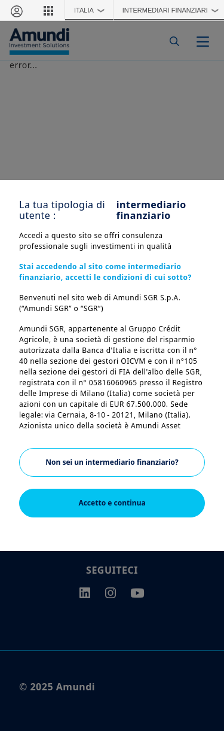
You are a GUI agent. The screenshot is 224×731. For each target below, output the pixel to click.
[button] (48, 10)
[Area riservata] (16, 10)
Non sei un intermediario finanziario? (112, 462)
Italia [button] (92, 10)
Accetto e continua (111, 503)
